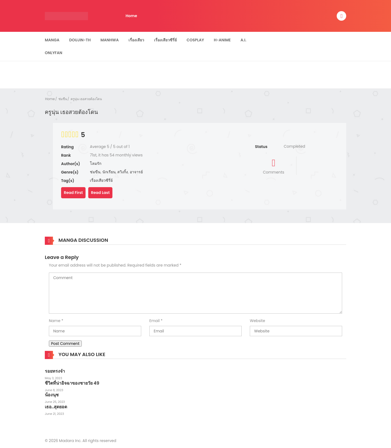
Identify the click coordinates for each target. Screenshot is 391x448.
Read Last (100, 192)
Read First (73, 192)
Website (257, 320)
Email (154, 320)
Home (131, 15)
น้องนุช (52, 395)
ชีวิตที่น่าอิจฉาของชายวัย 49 (72, 383)
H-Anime (222, 40)
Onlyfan (53, 52)
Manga (52, 40)
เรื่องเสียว (136, 40)
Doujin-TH (80, 40)
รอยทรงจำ (55, 371)
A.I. (243, 40)
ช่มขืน (62, 99)
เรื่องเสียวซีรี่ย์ (165, 40)
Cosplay (195, 40)
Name (54, 320)
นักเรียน (109, 172)
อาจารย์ (136, 172)
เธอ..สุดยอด (56, 407)
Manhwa (109, 40)
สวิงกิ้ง (122, 172)
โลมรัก (95, 163)
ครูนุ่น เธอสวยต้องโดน (86, 99)
